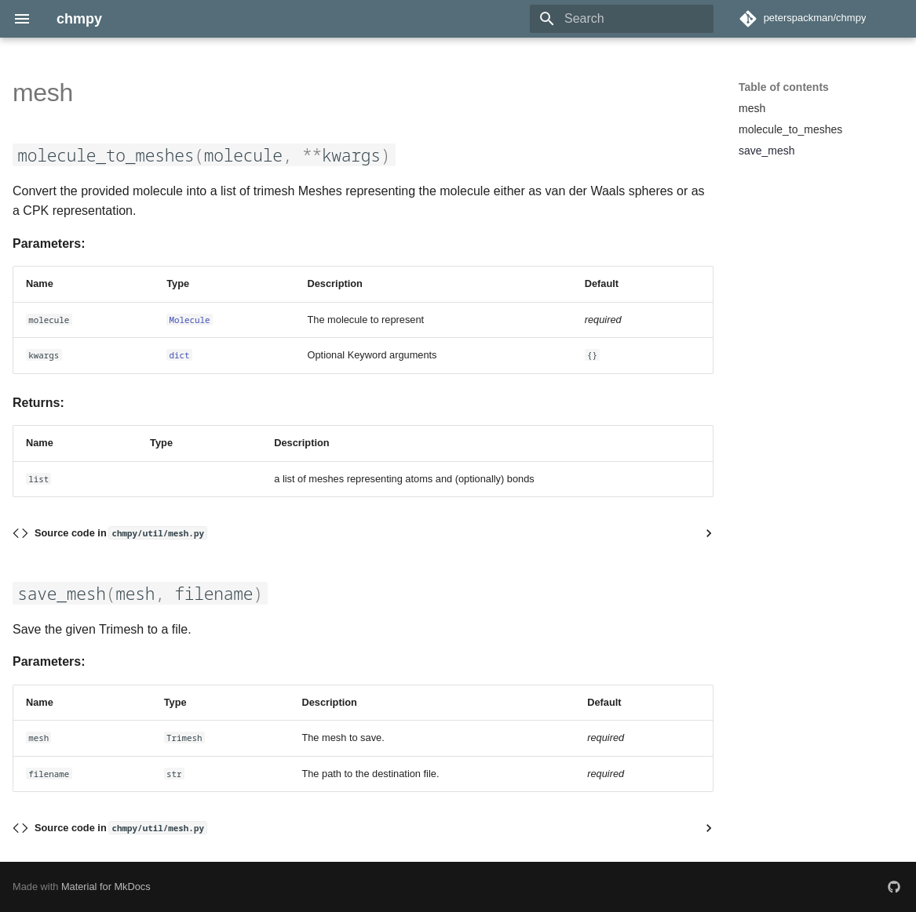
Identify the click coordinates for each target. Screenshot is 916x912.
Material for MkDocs (106, 886)
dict (179, 355)
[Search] (621, 19)
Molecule (189, 319)
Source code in (120, 533)
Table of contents (784, 87)
